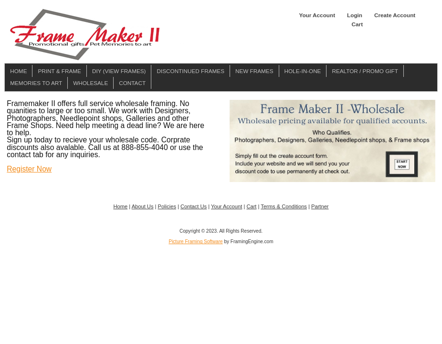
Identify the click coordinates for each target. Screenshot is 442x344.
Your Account (317, 15)
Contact (132, 83)
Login (354, 15)
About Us (143, 206)
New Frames (254, 71)
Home (18, 71)
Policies (167, 206)
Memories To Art (36, 83)
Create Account (394, 15)
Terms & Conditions (284, 206)
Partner (320, 206)
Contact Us (193, 206)
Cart (357, 24)
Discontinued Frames (190, 71)
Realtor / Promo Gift (365, 71)
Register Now (29, 169)
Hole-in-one (302, 71)
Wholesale (90, 83)
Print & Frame (59, 71)
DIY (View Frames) (119, 71)
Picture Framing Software (195, 241)
